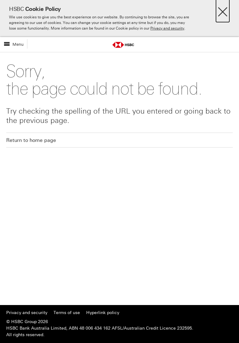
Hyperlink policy (102, 312)
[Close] (222, 10)
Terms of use (67, 312)
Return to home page (31, 140)
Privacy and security (167, 28)
